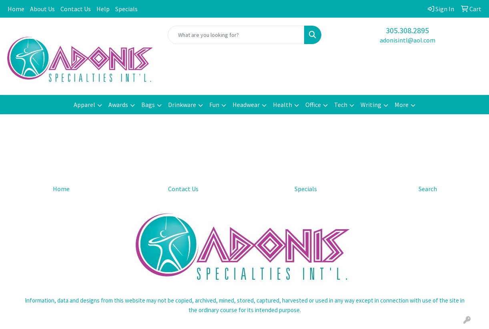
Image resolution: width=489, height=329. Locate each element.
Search (428, 189)
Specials (126, 9)
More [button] (402, 105)
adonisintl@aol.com (407, 40)
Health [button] (282, 105)
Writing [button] (371, 105)
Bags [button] (148, 105)
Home (16, 9)
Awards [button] (118, 105)
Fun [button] (214, 105)
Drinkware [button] (182, 105)
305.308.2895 (407, 30)
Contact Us (75, 9)
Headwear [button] (246, 105)
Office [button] (313, 105)
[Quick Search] (236, 35)
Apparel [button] (84, 105)
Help (103, 9)
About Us (42, 9)
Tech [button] (340, 105)
